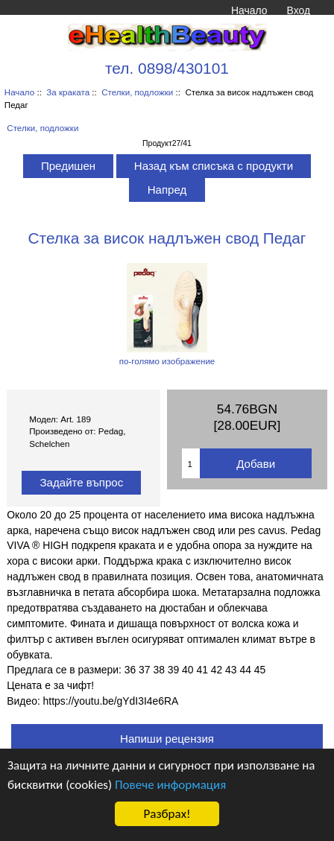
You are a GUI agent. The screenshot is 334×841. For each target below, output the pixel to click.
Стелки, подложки (137, 92)
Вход (298, 10)
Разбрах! (166, 814)
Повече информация (170, 785)
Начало (249, 10)
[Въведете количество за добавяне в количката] (191, 463)
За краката (67, 92)
